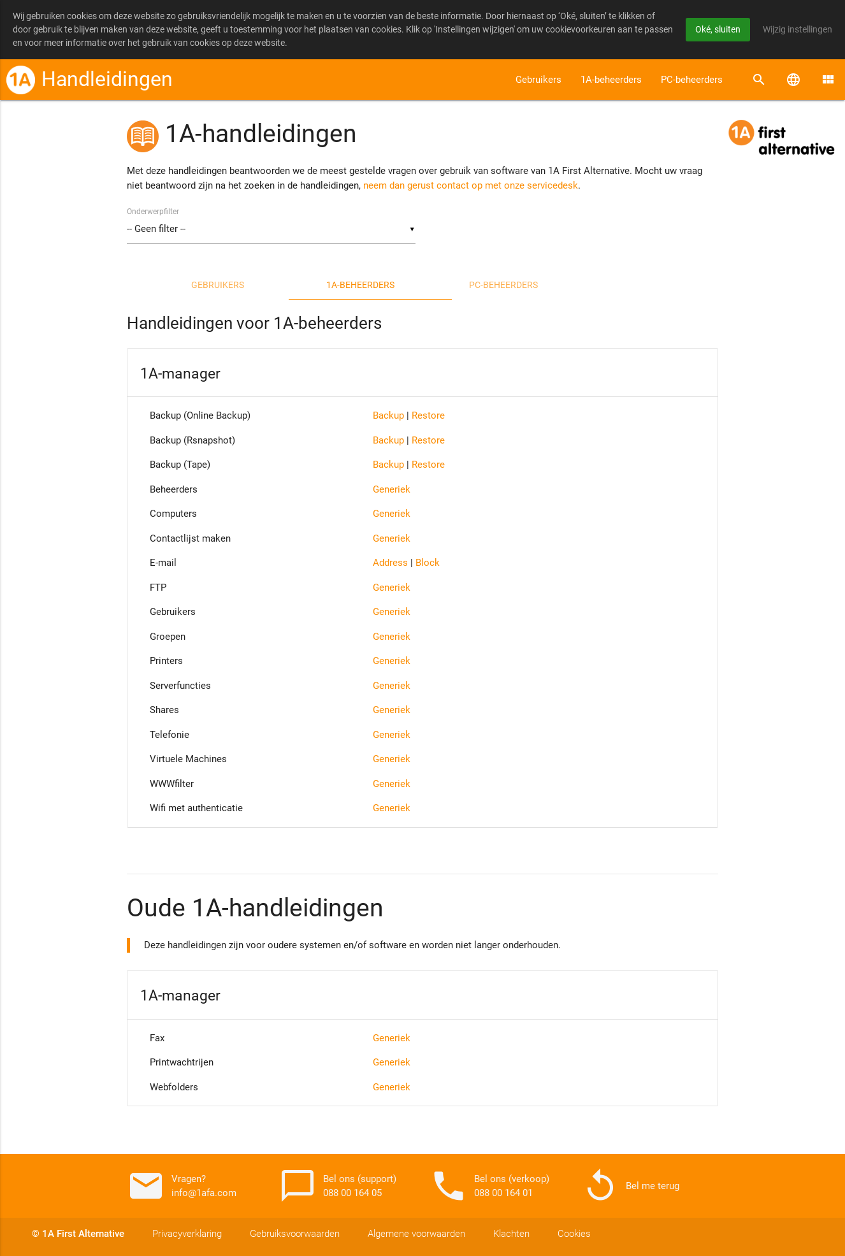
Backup (388, 415)
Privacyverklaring (187, 1233)
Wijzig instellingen (797, 29)
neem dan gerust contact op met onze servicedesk (470, 185)
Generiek (391, 489)
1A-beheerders (611, 79)
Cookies (574, 1233)
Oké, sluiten (717, 29)
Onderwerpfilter (153, 211)
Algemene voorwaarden (416, 1233)
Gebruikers (538, 79)
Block (427, 562)
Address (390, 562)
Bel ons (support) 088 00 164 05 (337, 1186)
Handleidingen (107, 79)
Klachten (511, 1233)
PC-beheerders (692, 79)
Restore (428, 415)
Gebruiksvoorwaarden (295, 1233)
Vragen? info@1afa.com (181, 1186)
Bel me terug (630, 1186)
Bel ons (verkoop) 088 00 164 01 (489, 1186)
